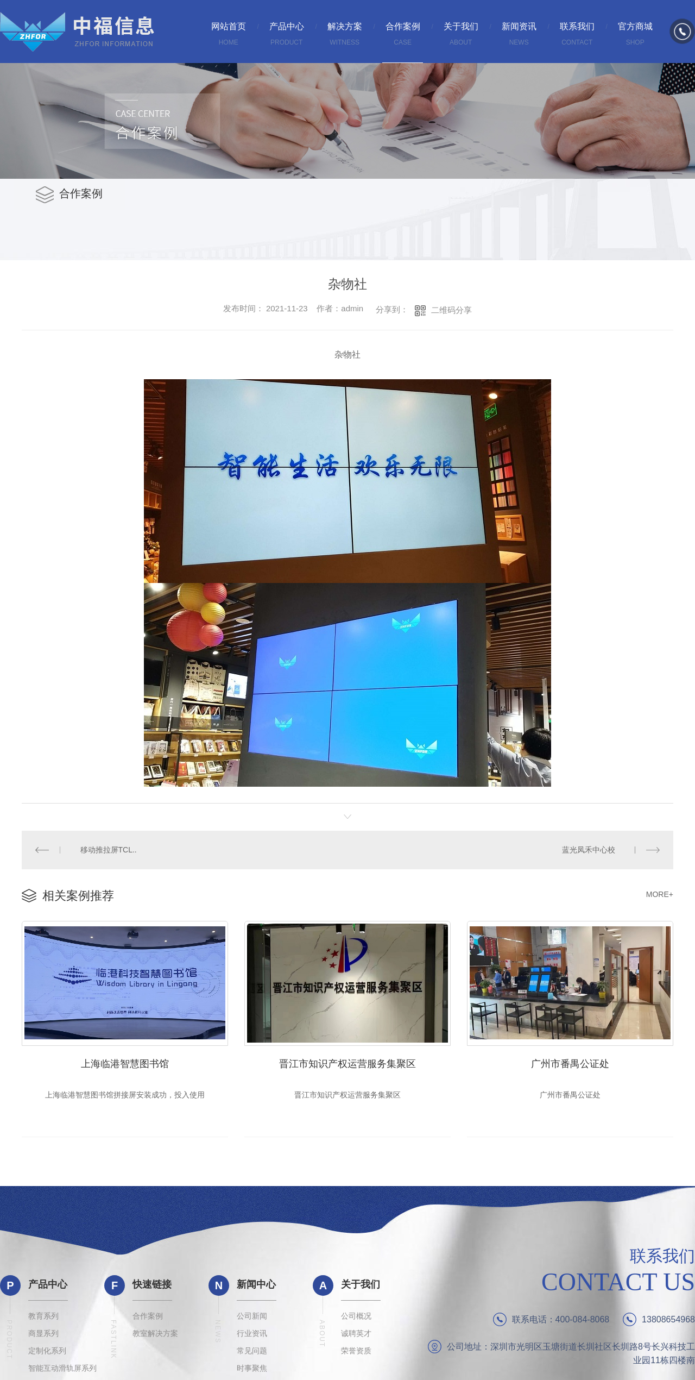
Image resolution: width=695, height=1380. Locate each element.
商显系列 (43, 1336)
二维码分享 (451, 310)
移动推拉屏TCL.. (108, 849)
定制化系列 (47, 1354)
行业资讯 (252, 1336)
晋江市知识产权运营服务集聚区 (347, 1062)
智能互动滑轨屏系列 (62, 1371)
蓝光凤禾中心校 (588, 849)
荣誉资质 (356, 1354)
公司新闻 (252, 1319)
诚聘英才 (356, 1336)
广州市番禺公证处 (570, 1062)
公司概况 (356, 1319)
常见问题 (252, 1354)
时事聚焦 (252, 1371)
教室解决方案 (155, 1336)
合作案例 (147, 1319)
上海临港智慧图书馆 (125, 1062)
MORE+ (659, 893)
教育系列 (43, 1319)
